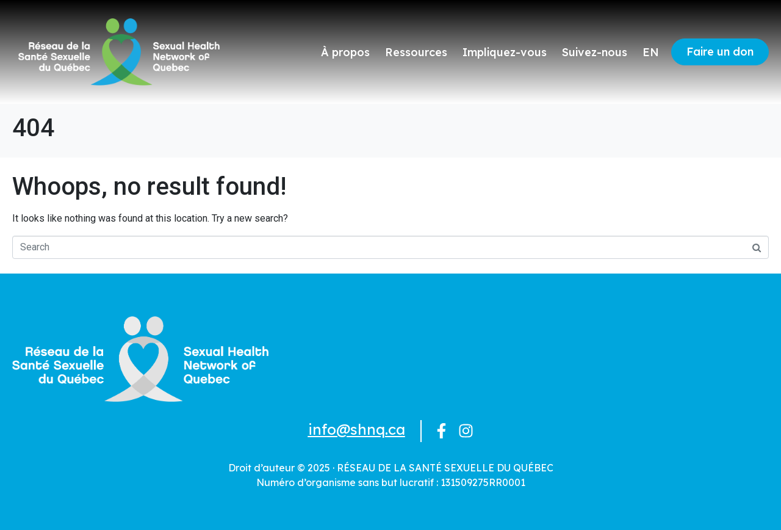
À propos (345, 52)
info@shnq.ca (356, 429)
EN (650, 52)
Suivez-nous (594, 52)
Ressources (416, 52)
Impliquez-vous (504, 52)
